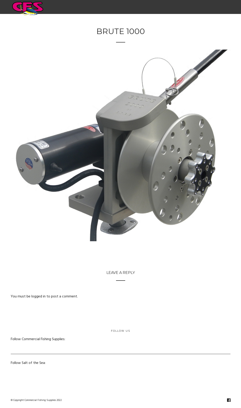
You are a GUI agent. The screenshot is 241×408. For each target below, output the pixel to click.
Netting (155, 22)
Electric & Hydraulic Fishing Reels (73, 22)
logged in (38, 296)
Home (32, 22)
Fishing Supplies (123, 22)
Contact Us (216, 22)
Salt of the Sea (185, 22)
